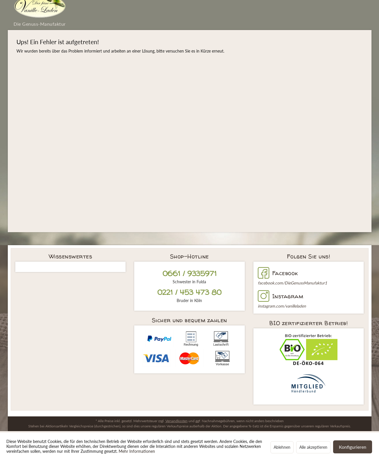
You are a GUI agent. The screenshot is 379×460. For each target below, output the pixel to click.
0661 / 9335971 (189, 273)
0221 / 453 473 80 (189, 292)
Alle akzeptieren (313, 447)
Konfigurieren (352, 447)
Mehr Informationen (137, 451)
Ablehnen (282, 447)
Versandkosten (176, 421)
